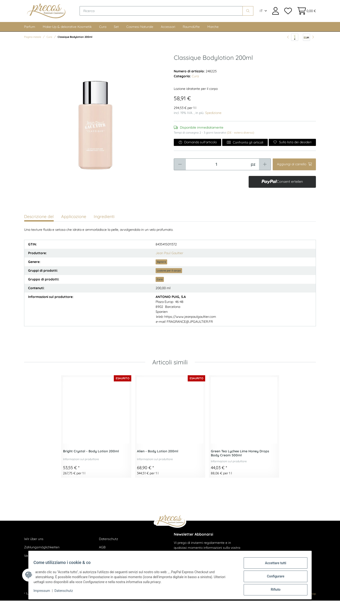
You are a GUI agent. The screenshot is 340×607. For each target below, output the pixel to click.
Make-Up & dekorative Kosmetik (67, 33)
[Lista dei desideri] (287, 14)
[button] (275, 14)
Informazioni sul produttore (81, 465)
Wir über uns (33, 545)
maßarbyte (278, 600)
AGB (102, 553)
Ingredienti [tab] (104, 222)
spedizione (86, 600)
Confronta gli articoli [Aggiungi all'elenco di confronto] (245, 148)
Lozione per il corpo (169, 276)
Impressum (44, 592)
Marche (213, 33)
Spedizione (213, 119)
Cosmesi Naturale (139, 33)
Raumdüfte (191, 33)
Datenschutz (108, 545)
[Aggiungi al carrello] (294, 170)
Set (116, 33)
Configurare (273, 578)
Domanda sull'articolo (197, 148)
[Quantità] (216, 170)
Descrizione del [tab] (39, 222)
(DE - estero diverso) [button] (240, 138)
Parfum (29, 33)
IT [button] (261, 14)
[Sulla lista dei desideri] (292, 148)
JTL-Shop (309, 600)
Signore (161, 268)
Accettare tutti (273, 566)
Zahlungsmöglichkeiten (42, 553)
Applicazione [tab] (73, 222)
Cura (102, 33)
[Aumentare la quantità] (265, 170)
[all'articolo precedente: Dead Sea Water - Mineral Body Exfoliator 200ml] (292, 43)
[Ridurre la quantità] (180, 170)
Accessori (168, 33)
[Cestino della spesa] (305, 14)
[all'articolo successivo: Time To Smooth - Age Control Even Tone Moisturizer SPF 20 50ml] (308, 43)
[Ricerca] (170, 14)
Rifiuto (273, 590)
